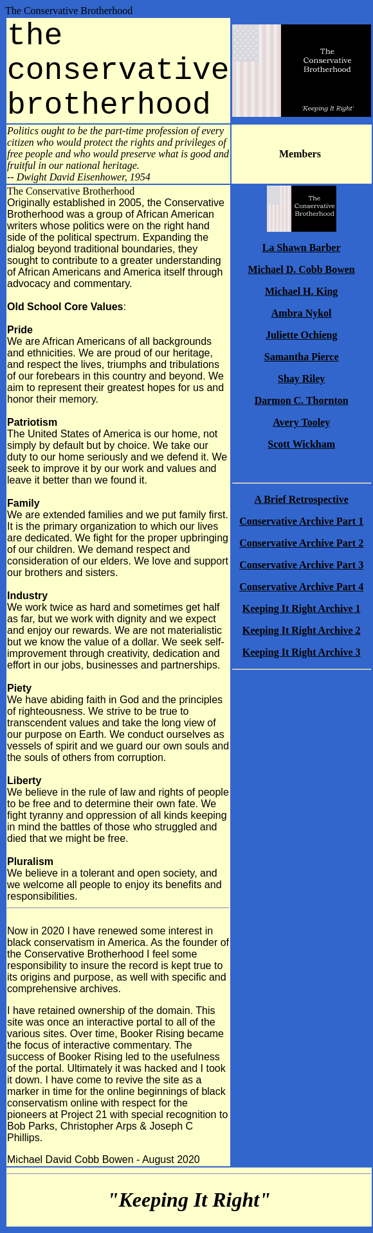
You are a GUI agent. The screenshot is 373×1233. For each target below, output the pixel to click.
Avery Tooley (301, 422)
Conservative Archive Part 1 (301, 521)
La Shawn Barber (301, 247)
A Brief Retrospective (301, 499)
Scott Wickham (301, 444)
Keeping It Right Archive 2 (301, 630)
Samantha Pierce (301, 356)
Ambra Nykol (301, 313)
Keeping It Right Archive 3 (301, 652)
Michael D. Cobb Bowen (301, 269)
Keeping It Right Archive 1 (301, 608)
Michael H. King (301, 291)
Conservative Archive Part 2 (301, 543)
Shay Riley (301, 378)
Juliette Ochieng (302, 334)
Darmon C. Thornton (302, 400)
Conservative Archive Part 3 (301, 564)
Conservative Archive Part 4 (301, 586)
